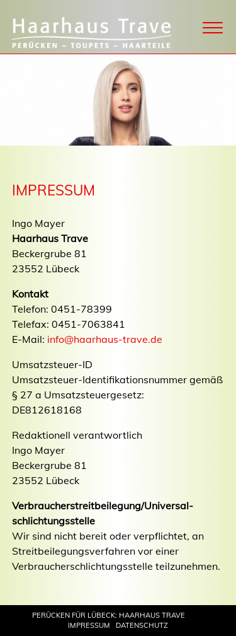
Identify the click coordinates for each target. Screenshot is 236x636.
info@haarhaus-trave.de (104, 339)
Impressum (89, 625)
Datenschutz (142, 625)
